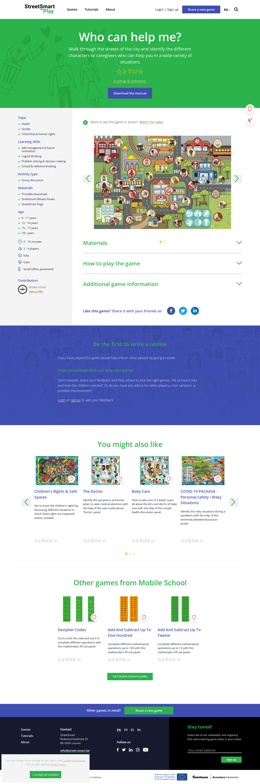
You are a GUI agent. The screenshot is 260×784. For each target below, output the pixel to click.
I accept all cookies (45, 774)
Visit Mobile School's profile (130, 676)
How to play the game (162, 263)
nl (139, 730)
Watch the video (151, 122)
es (132, 730)
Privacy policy (58, 764)
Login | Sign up (167, 9)
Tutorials (91, 9)
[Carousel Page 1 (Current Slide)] (160, 242)
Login (62, 400)
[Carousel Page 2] (164, 242)
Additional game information (162, 284)
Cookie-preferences (74, 760)
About (110, 9)
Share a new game (201, 9)
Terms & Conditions (91, 777)
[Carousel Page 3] (133, 554)
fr (125, 730)
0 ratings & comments (130, 81)
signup (76, 400)
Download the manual (130, 93)
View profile (36, 291)
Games (72, 9)
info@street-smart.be (75, 751)
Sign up (231, 759)
